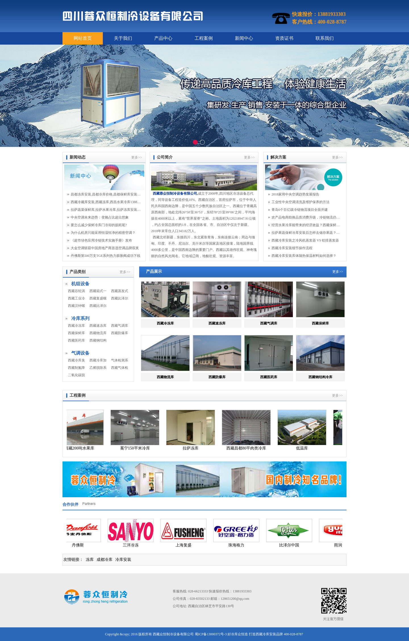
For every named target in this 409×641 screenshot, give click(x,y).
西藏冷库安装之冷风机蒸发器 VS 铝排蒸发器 (305, 240)
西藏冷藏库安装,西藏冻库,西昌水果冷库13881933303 (106, 202)
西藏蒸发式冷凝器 (119, 291)
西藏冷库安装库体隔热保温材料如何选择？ (304, 256)
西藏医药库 (76, 340)
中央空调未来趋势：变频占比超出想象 (100, 217)
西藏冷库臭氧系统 (76, 360)
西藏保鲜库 (76, 333)
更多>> (136, 157)
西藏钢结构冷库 (98, 340)
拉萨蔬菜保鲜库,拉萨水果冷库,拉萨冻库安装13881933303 (106, 210)
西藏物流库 (98, 333)
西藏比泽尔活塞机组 (119, 298)
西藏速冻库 (98, 326)
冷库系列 (80, 318)
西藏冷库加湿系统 (98, 360)
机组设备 (80, 283)
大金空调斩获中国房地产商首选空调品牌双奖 (105, 248)
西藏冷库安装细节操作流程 (292, 248)
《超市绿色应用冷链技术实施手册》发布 (101, 240)
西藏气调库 (119, 326)
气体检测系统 (119, 360)
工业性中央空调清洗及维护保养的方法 (300, 202)
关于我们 (123, 38)
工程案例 (204, 38)
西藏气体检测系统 (119, 368)
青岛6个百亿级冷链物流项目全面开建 (300, 210)
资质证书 (284, 38)
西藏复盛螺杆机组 (98, 298)
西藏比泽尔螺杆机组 (98, 306)
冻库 (90, 559)
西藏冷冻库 (76, 326)
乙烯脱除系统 (98, 368)
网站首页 (83, 38)
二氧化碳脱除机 (76, 375)
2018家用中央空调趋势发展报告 (295, 194)
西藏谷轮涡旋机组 (76, 291)
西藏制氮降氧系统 (76, 368)
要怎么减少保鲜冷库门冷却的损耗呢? (99, 225)
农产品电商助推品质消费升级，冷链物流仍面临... (306, 217)
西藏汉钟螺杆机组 (76, 306)
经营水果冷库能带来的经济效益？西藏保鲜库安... (306, 225)
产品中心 (163, 38)
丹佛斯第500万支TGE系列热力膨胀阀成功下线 (105, 256)
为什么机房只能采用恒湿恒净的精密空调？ (103, 233)
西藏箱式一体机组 (98, 291)
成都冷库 (104, 559)
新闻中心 (244, 38)
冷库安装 (123, 559)
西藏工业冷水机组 (76, 298)
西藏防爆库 (119, 333)
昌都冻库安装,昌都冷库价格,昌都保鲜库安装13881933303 (106, 194)
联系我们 (325, 38)
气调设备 (80, 353)
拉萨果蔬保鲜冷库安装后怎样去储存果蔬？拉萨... (306, 233)
